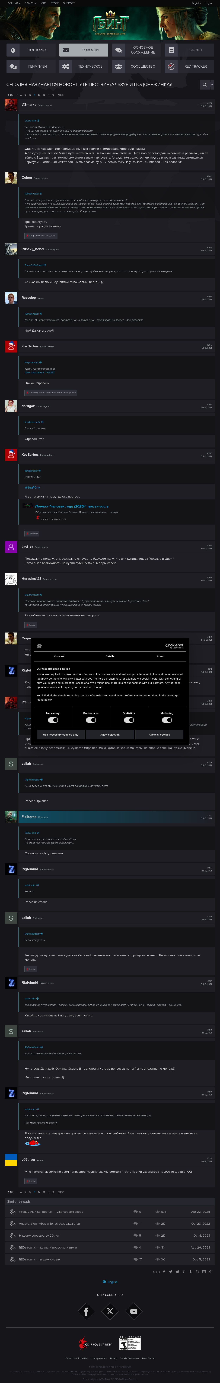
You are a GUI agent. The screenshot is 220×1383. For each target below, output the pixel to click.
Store (55, 3)
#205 (205, 346)
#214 (205, 817)
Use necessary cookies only (60, 734)
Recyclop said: (33, 362)
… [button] (21, 95)
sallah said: (31, 885)
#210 (205, 638)
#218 (205, 1031)
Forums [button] (13, 3)
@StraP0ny (33, 487)
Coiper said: (31, 120)
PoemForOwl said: (35, 265)
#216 (205, 918)
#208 (205, 547)
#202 (205, 178)
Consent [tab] (59, 656)
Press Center (148, 1358)
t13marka (30, 105)
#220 (205, 1160)
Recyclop (30, 298)
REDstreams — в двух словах (41, 1259)
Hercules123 (33, 579)
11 (34, 95)
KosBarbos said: (34, 422)
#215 (205, 869)
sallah (27, 764)
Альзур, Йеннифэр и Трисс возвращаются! (51, 1224)
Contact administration (77, 1358)
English (110, 1282)
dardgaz (29, 406)
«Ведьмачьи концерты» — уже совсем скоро (52, 1212)
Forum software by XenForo (110, 1379)
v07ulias (29, 1160)
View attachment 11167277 (41, 372)
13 (44, 95)
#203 (205, 249)
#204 (205, 298)
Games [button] (29, 3)
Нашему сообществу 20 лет (40, 1235)
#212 (205, 702)
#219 (205, 1093)
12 (39, 95)
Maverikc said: (33, 595)
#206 (205, 406)
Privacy (113, 1358)
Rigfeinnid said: (33, 779)
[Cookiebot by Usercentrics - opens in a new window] (168, 646)
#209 (205, 579)
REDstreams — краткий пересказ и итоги (49, 1247)
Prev (11, 95)
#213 (205, 764)
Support (69, 3)
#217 (205, 983)
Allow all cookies (159, 734)
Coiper (28, 178)
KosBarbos (31, 346)
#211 (205, 670)
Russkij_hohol (34, 249)
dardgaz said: (32, 470)
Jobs (43, 3)
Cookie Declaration (129, 1358)
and (44, 235)
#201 (205, 105)
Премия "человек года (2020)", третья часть (73, 506)
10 (30, 95)
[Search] (205, 85)
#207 (205, 455)
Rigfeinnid (31, 869)
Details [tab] (110, 656)
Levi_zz (29, 547)
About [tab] (161, 656)
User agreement (99, 1358)
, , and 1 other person (54, 392)
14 (49, 95)
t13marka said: (33, 193)
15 (53, 95)
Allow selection (110, 734)
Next (60, 95)
